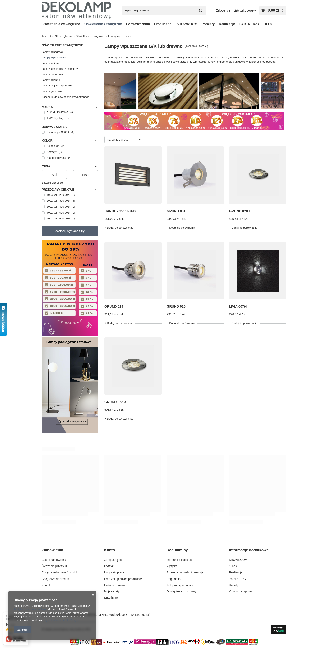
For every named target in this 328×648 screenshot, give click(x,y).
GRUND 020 (176, 306)
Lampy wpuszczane (54, 57)
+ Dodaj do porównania (119, 227)
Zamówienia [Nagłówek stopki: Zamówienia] (52, 550)
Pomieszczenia (138, 24)
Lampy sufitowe (51, 63)
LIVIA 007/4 (238, 306)
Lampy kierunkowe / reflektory (60, 68)
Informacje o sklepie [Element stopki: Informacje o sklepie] (180, 560)
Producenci (163, 24)
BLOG (268, 24)
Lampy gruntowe (52, 91)
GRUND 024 (113, 306)
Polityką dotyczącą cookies (30, 609)
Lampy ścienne (51, 79)
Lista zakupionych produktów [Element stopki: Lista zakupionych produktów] (123, 579)
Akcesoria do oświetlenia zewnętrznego (65, 96)
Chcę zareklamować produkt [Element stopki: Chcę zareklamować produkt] (60, 572)
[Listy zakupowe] (244, 10)
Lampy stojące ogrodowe (57, 85)
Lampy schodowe (52, 51)
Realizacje (227, 24)
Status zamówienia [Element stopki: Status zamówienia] (54, 560)
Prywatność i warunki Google (61, 620)
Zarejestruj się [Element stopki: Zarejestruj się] (113, 560)
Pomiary (208, 24)
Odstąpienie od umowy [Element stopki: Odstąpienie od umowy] (181, 591)
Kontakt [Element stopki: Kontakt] (46, 585)
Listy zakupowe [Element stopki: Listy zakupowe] (114, 572)
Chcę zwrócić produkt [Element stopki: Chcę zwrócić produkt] (56, 579)
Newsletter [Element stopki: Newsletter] (111, 597)
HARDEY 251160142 (120, 211)
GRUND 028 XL (116, 402)
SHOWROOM (187, 24)
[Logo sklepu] (76, 10)
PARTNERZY (249, 24)
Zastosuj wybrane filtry (69, 231)
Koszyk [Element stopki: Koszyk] (109, 566)
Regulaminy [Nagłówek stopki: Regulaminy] (177, 550)
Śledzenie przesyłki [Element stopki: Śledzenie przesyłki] (54, 566)
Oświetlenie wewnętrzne (61, 24)
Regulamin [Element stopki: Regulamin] (174, 579)
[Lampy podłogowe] (70, 432)
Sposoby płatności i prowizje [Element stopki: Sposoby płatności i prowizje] (185, 572)
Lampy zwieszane (52, 74)
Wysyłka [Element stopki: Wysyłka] (172, 566)
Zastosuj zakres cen (53, 182)
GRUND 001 (176, 211)
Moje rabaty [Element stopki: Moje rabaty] (111, 591)
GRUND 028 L (240, 211)
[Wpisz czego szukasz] (164, 10)
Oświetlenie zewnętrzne (103, 24)
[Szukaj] (201, 10)
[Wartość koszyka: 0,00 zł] (272, 10)
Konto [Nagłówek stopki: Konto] (109, 550)
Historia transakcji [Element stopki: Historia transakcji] (115, 585)
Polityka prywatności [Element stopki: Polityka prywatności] (180, 585)
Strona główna (63, 36)
